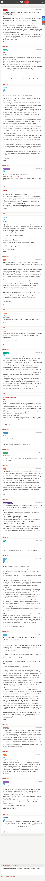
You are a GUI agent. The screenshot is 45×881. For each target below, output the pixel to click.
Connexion (17, 7)
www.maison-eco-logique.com (11, 176)
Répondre (5, 46)
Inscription (21, 865)
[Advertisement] (22, 851)
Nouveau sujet (8, 7)
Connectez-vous (6, 870)
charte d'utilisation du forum (8, 876)
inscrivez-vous (16, 870)
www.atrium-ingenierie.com (10, 340)
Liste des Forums (6, 865)
